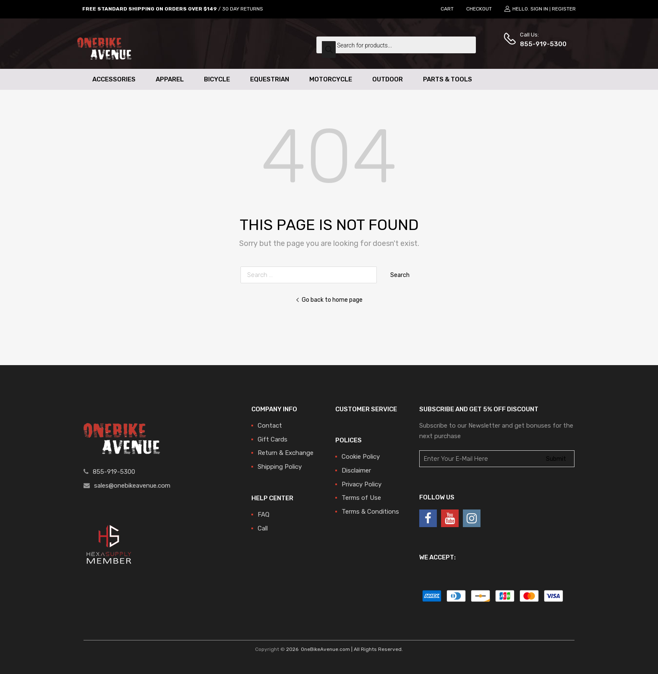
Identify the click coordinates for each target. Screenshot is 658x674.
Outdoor (387, 79)
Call (263, 528)
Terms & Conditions (370, 511)
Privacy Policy (361, 484)
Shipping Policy (280, 466)
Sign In (539, 9)
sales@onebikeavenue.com (132, 485)
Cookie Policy (361, 456)
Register (564, 9)
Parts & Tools (447, 79)
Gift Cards (272, 439)
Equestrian (269, 79)
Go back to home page (329, 299)
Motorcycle (330, 79)
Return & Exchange (285, 453)
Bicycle (217, 79)
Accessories (114, 79)
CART (447, 9)
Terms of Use (361, 498)
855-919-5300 (540, 44)
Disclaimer (356, 470)
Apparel (170, 79)
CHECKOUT (479, 9)
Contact (270, 425)
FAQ (263, 514)
